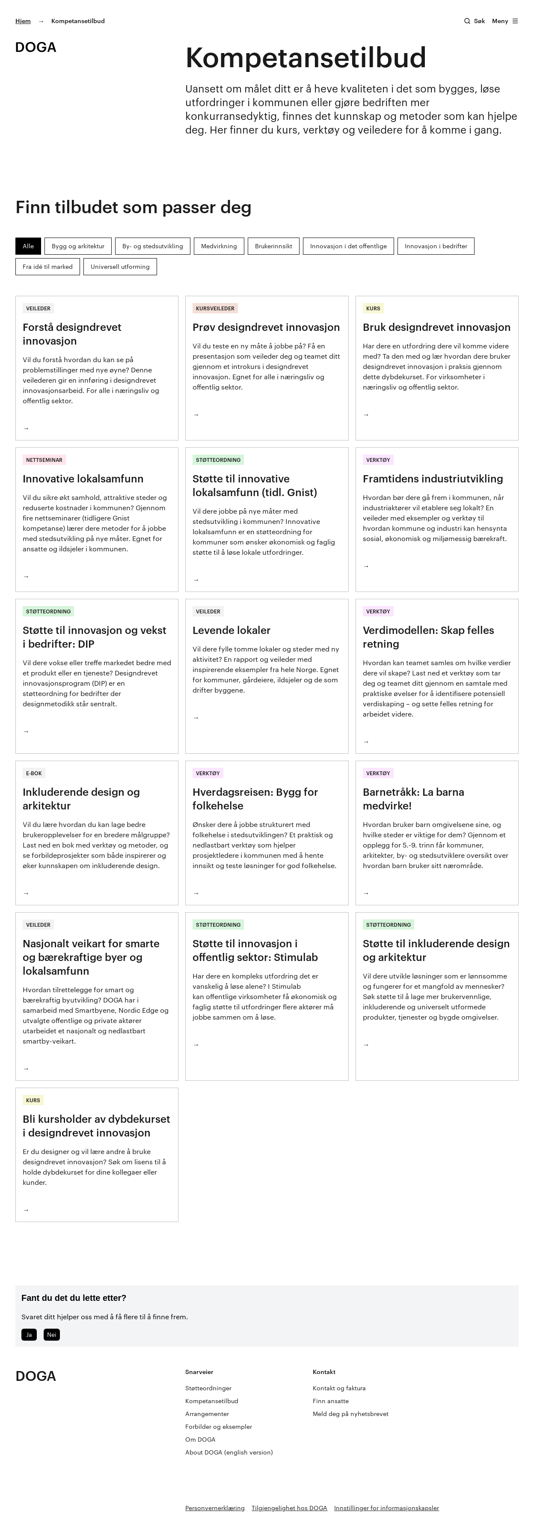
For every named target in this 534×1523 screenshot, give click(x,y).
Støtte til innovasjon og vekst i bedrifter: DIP (94, 637)
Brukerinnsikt (273, 246)
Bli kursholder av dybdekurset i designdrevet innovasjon (96, 1126)
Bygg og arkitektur (78, 246)
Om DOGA (200, 1439)
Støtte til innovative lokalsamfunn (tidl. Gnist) (255, 485)
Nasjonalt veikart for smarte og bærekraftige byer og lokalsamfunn (91, 957)
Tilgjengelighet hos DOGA (289, 1507)
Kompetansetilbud (211, 1400)
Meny (505, 20)
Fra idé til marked (48, 266)
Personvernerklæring (215, 1507)
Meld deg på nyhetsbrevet (351, 1413)
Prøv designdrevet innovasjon (266, 327)
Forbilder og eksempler (218, 1426)
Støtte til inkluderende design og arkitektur (436, 950)
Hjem (23, 20)
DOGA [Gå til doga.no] (35, 1375)
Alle (28, 246)
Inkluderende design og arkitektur (81, 798)
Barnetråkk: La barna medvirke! (413, 798)
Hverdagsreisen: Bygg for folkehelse (255, 798)
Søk (479, 20)
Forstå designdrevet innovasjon (72, 334)
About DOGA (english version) (229, 1452)
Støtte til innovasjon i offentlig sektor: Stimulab (255, 950)
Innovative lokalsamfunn (83, 478)
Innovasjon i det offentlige (348, 246)
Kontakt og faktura (339, 1388)
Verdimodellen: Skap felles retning (428, 637)
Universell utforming (120, 266)
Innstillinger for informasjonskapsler (386, 1507)
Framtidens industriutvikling (433, 478)
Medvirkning (219, 246)
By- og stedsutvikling (152, 246)
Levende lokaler (232, 630)
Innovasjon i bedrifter (436, 246)
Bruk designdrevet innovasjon (437, 327)
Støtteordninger (208, 1388)
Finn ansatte (331, 1400)
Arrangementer (207, 1413)
